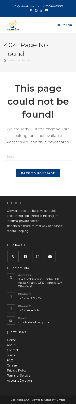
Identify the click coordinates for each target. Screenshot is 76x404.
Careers (12, 365)
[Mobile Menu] (65, 25)
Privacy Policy (17, 370)
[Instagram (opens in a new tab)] (41, 10)
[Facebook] (25, 256)
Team (11, 355)
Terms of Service (18, 375)
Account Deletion (19, 380)
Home (11, 340)
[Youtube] (50, 256)
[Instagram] (37, 256)
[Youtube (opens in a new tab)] (46, 10)
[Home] (5, 60)
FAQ (10, 360)
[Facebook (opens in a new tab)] (36, 10)
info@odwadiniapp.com (34, 322)
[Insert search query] (38, 157)
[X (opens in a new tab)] (30, 10)
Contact (12, 350)
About (11, 345)
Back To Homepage (38, 173)
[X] (13, 256)
